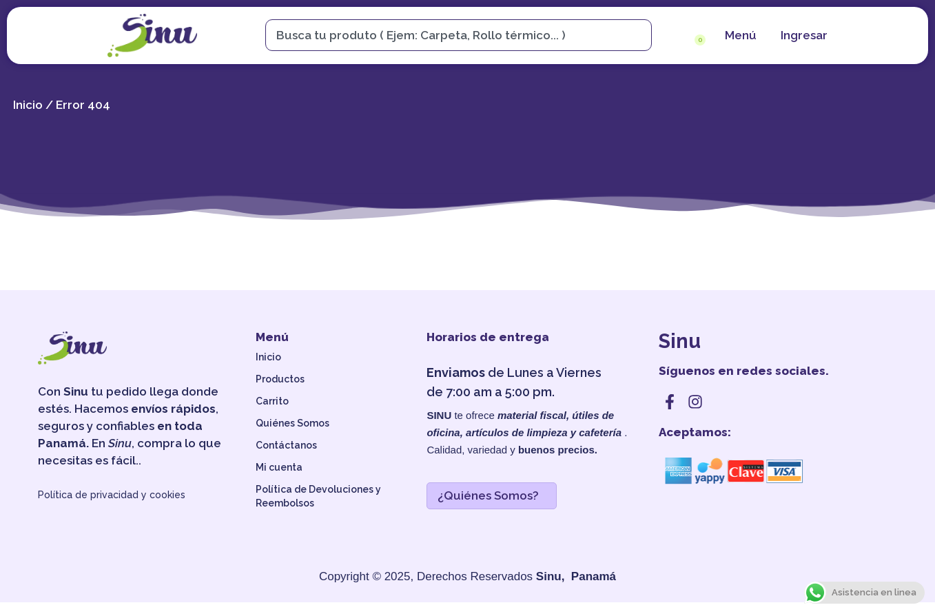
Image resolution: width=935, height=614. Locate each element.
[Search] (641, 35)
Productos (280, 390)
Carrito (272, 412)
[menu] (739, 35)
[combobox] (451, 35)
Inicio (28, 116)
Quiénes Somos (292, 434)
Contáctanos (286, 456)
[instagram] (695, 413)
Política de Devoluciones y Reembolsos (318, 507)
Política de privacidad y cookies (111, 506)
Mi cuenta (279, 478)
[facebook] (670, 413)
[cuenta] (802, 35)
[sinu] (152, 35)
